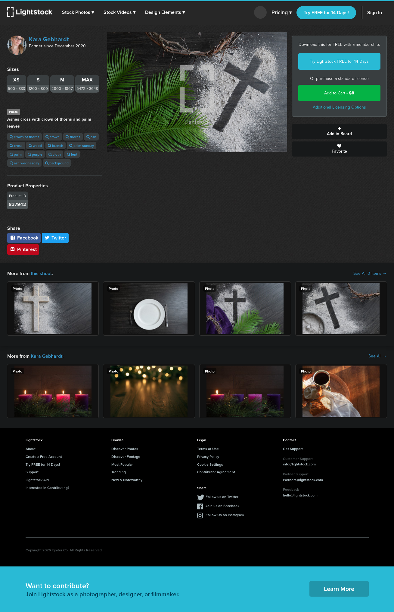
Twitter (55, 237)
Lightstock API (37, 479)
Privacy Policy (208, 456)
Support (32, 471)
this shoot (41, 273)
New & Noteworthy (126, 479)
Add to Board (339, 131)
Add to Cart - (339, 93)
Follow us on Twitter (222, 496)
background (57, 163)
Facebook (24, 237)
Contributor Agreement (216, 471)
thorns (73, 136)
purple (35, 154)
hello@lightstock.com (300, 495)
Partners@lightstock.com (303, 479)
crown (52, 136)
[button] (78, 12)
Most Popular (122, 464)
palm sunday (81, 145)
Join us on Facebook (222, 505)
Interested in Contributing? (48, 487)
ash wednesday (24, 163)
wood (35, 145)
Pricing (281, 12)
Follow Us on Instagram (225, 514)
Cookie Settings (210, 464)
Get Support (293, 448)
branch (55, 145)
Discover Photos (124, 448)
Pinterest (23, 249)
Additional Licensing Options (339, 107)
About (31, 448)
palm (16, 154)
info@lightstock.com (299, 464)
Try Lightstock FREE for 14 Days (339, 61)
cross (16, 145)
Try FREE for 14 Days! (326, 12)
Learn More (339, 588)
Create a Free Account (44, 456)
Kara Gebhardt (49, 39)
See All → (377, 356)
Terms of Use (208, 448)
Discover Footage (125, 456)
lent (72, 154)
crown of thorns (24, 136)
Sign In (374, 12)
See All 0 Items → (370, 274)
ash (91, 136)
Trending (118, 471)
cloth (54, 154)
